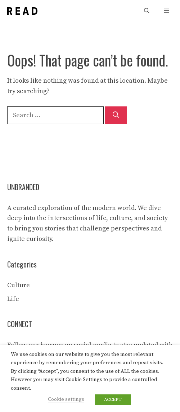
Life (13, 299)
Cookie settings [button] (66, 399)
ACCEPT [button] (113, 399)
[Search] (116, 115)
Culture (18, 285)
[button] (147, 11)
